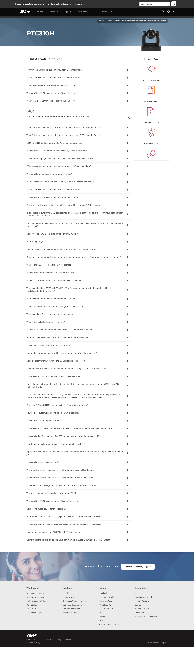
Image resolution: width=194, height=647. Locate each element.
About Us (138, 593)
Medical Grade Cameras (72, 609)
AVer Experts (31, 609)
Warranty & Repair (106, 601)
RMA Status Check (106, 605)
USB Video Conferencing (72, 605)
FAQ (100, 613)
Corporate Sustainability (144, 597)
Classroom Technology (35, 593)
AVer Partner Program (34, 613)
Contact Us (139, 613)
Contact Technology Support (138, 567)
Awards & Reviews (142, 609)
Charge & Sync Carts (71, 597)
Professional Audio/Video (36, 601)
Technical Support (106, 609)
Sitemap (29, 643)
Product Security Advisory (109, 624)
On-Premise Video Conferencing (75, 601)
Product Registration (107, 597)
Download (103, 593)
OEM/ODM (103, 617)
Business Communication (36, 597)
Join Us (138, 605)
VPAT (101, 620)
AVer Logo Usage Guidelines (146, 617)
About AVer (141, 588)
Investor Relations (142, 601)
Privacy (37, 643)
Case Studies (31, 605)
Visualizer (66, 593)
